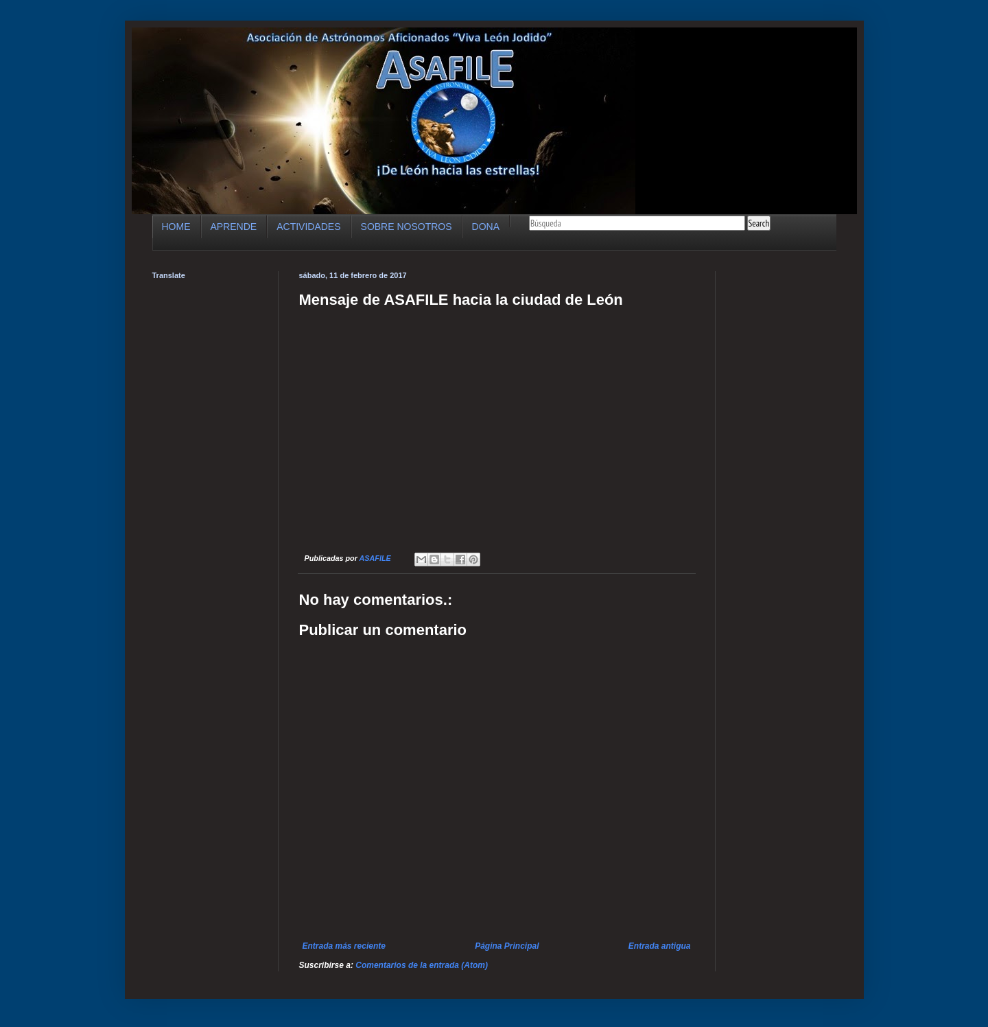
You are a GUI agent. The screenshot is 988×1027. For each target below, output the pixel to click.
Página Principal (507, 946)
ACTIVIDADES (308, 226)
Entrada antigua (659, 946)
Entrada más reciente (344, 946)
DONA (485, 226)
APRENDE (234, 226)
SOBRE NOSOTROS (406, 226)
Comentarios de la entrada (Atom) (421, 965)
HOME (176, 226)
